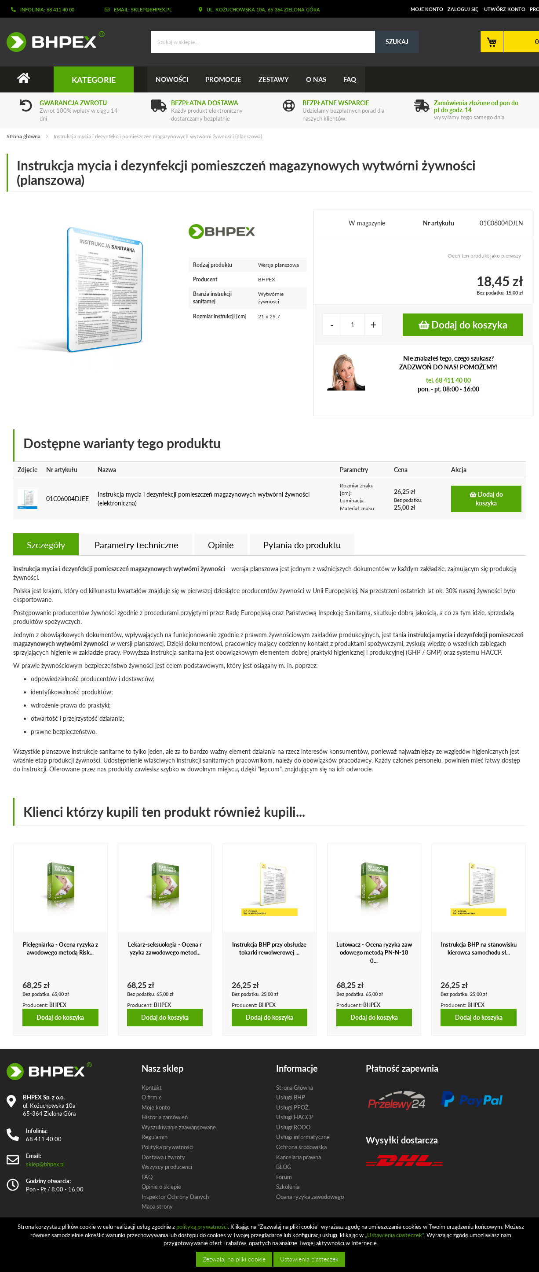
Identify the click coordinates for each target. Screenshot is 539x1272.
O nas (318, 79)
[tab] (46, 544)
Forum (284, 1176)
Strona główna (23, 136)
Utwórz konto (504, 9)
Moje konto (427, 9)
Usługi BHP (290, 1097)
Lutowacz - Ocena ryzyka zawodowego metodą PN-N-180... (374, 952)
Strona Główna (294, 1087)
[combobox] (285, 42)
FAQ (352, 79)
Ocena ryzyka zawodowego (310, 1196)
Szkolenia (287, 1187)
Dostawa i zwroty (163, 1157)
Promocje (224, 79)
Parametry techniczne (136, 544)
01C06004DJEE (67, 499)
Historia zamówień (165, 1117)
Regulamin (155, 1137)
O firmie (152, 1097)
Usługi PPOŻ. (293, 1107)
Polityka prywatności (167, 1146)
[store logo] (52, 41)
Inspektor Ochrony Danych (175, 1196)
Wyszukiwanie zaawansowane (179, 1127)
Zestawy (275, 79)
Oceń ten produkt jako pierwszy (484, 255)
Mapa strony (157, 1206)
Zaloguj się (463, 9)
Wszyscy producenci (167, 1166)
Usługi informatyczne (303, 1137)
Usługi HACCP (294, 1117)
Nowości (172, 79)
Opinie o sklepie (161, 1187)
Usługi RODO (293, 1127)
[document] (270, 1245)
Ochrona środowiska (301, 1146)
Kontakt (152, 1087)
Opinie (221, 544)
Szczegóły (46, 544)
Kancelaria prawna (298, 1157)
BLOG (283, 1166)
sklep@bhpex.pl (45, 1164)
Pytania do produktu (302, 544)
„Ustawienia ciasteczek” (394, 1235)
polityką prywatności (202, 1226)
